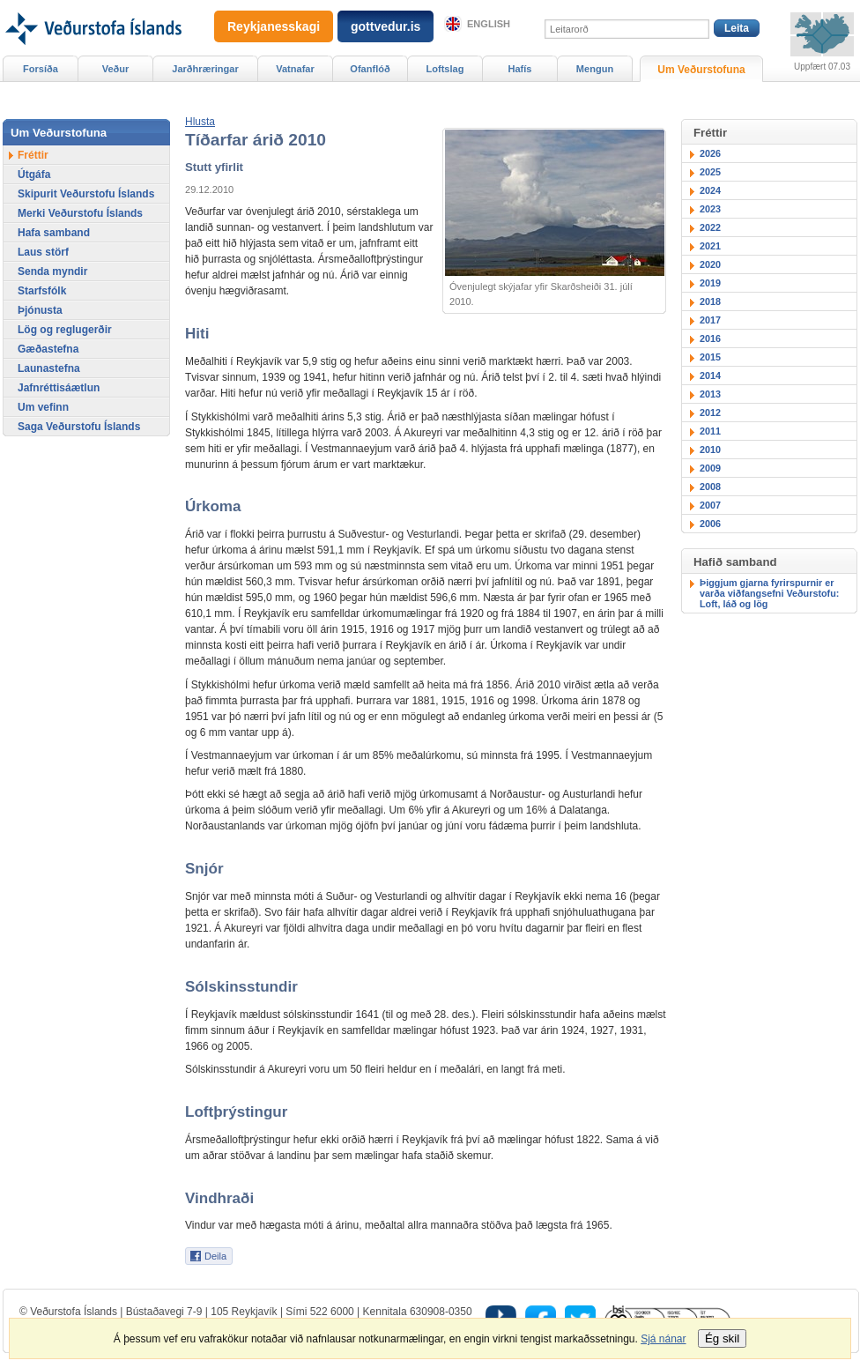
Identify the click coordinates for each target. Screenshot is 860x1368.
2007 (710, 505)
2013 (710, 394)
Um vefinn (43, 407)
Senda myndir (52, 271)
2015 (710, 357)
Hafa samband (54, 233)
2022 (710, 227)
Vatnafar (295, 68)
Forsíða (40, 68)
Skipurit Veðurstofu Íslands (86, 194)
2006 (710, 523)
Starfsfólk (42, 291)
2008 (710, 486)
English (488, 24)
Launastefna (49, 368)
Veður (116, 68)
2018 (710, 301)
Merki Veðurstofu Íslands (80, 213)
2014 (710, 375)
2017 (710, 320)
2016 (710, 338)
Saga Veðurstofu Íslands (79, 426)
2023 (710, 209)
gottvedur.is (385, 26)
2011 (710, 431)
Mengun (594, 68)
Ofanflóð (369, 68)
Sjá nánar (663, 1339)
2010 (710, 449)
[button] (200, 121)
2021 (710, 246)
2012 (710, 412)
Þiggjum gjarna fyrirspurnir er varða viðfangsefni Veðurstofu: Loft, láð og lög (769, 593)
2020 (710, 264)
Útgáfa (34, 174)
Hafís (520, 68)
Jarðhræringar (205, 68)
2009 (710, 468)
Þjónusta (40, 310)
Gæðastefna (48, 349)
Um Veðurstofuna (701, 69)
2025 (710, 172)
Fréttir (33, 155)
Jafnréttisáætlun (59, 388)
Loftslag (445, 68)
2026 (710, 153)
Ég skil (722, 1338)
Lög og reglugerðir (65, 329)
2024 (710, 190)
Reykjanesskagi (273, 26)
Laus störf (43, 252)
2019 (710, 283)
